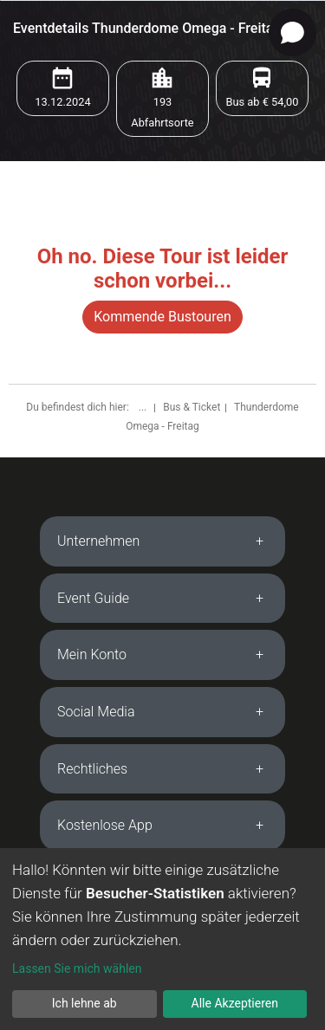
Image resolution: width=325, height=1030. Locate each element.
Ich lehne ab (84, 1003)
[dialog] (162, 939)
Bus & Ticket (191, 407)
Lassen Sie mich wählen (76, 968)
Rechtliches (92, 769)
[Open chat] (292, 32)
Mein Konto (92, 654)
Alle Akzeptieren (235, 1003)
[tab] (162, 541)
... (144, 407)
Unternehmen (98, 541)
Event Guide (93, 598)
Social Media (96, 711)
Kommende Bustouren (162, 316)
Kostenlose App (105, 825)
